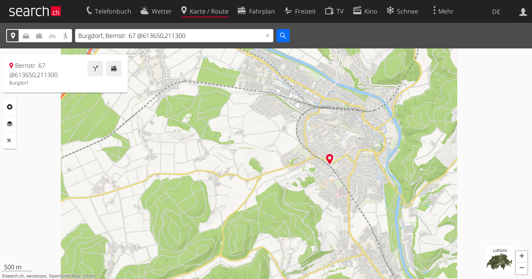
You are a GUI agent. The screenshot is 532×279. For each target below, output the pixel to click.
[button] (521, 257)
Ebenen (9, 124)
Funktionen (9, 141)
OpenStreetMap (65, 276)
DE (496, 11)
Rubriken (9, 107)
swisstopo (36, 276)
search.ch (14, 276)
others (89, 276)
